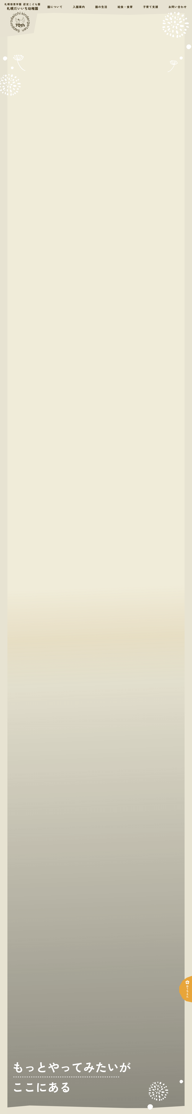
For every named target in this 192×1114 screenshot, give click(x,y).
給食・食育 (125, 7)
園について (55, 7)
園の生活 (101, 7)
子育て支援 (150, 7)
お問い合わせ (177, 7)
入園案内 (79, 7)
